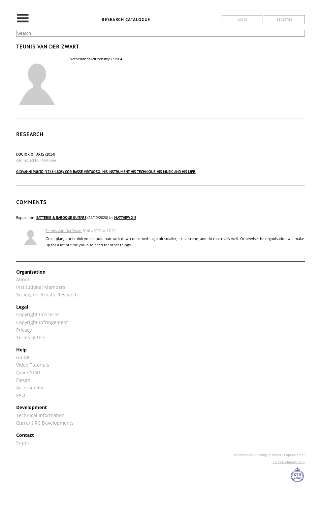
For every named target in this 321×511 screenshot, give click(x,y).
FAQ (20, 395)
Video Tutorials (32, 365)
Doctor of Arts (30, 154)
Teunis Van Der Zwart (64, 230)
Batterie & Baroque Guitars (61, 217)
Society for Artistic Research (47, 294)
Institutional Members (40, 287)
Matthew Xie (125, 217)
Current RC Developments (45, 423)
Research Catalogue (126, 19)
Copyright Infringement (42, 322)
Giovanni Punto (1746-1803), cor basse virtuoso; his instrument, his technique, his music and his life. (106, 171)
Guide (22, 357)
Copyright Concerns (38, 314)
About (22, 279)
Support (25, 442)
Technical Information (40, 415)
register (284, 19)
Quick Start (28, 372)
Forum (23, 380)
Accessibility (29, 387)
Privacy (24, 330)
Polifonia (48, 160)
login (242, 19)
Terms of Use (30, 337)
